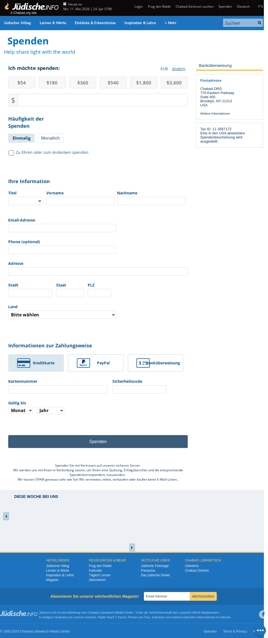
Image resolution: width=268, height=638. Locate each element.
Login (138, 6)
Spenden (225, 6)
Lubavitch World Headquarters (198, 612)
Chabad (93, 612)
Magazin (52, 580)
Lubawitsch (106, 612)
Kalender (95, 570)
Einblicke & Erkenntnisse (95, 23)
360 (82, 83)
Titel (12, 192)
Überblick (192, 566)
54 (22, 83)
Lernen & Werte (53, 23)
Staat (61, 285)
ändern (179, 68)
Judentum (158, 617)
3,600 (174, 83)
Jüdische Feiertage (155, 566)
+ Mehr (170, 23)
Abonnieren (97, 580)
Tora (147, 617)
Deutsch (243, 6)
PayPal (103, 362)
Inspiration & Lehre (140, 23)
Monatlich (50, 138)
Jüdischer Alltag (17, 23)
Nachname (127, 192)
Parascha (148, 570)
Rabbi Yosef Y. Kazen (112, 617)
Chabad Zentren (197, 570)
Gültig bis (17, 403)
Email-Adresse (21, 220)
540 (113, 83)
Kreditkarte (44, 362)
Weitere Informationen (215, 113)
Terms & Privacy (235, 631)
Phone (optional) (24, 241)
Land (13, 306)
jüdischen (189, 617)
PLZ (91, 285)
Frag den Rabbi (159, 6)
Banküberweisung (163, 362)
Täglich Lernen (99, 575)
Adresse (15, 263)
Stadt (13, 285)
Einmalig (21, 138)
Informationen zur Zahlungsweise (50, 345)
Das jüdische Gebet (155, 575)
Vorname (55, 192)
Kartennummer (22, 381)
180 (52, 83)
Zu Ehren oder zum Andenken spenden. (49, 152)
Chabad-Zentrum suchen (194, 6)
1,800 (143, 83)
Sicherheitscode (127, 381)
